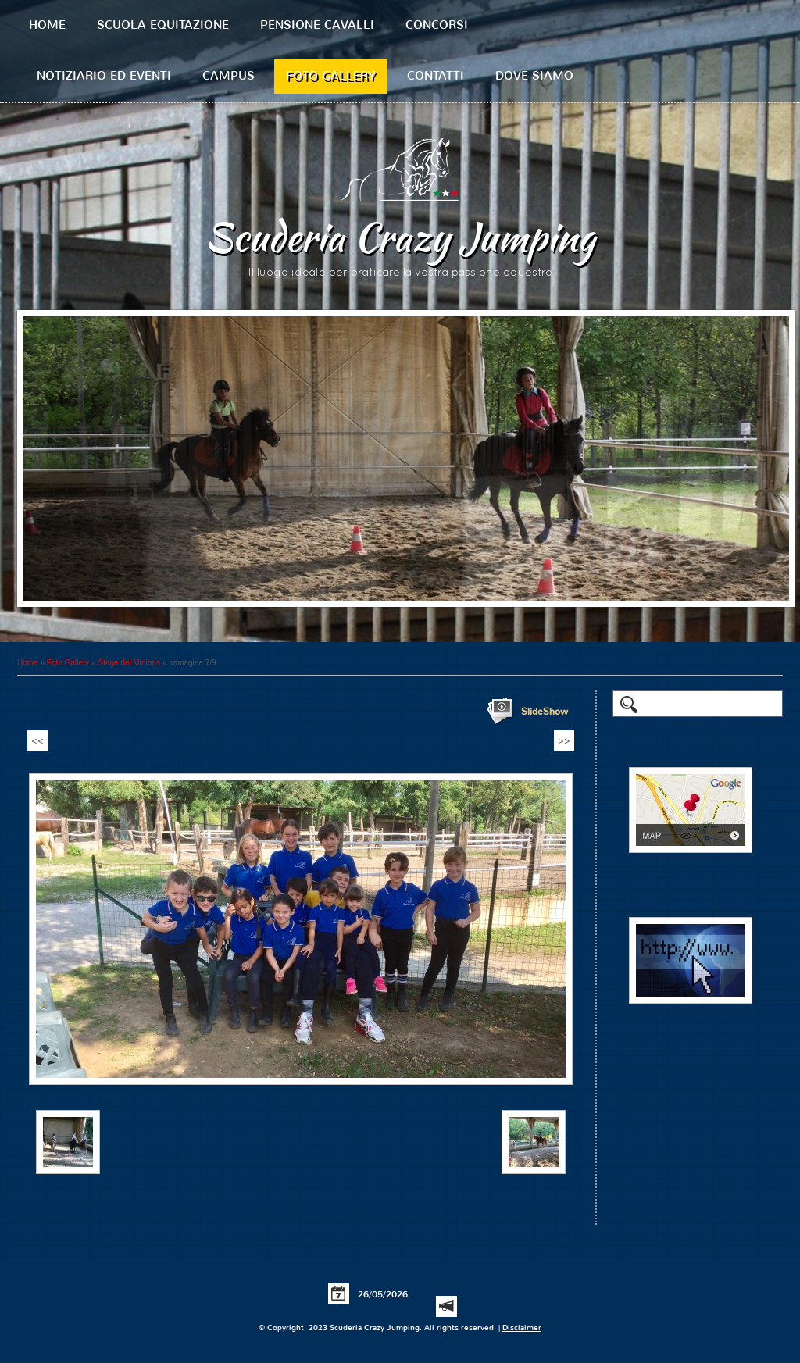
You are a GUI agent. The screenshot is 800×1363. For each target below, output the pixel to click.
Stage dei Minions (129, 662)
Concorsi (436, 25)
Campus (228, 76)
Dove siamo (534, 76)
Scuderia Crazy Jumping (400, 237)
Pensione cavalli (317, 25)
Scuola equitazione (163, 25)
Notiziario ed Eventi (104, 76)
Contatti (435, 76)
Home (47, 25)
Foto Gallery (331, 76)
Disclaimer (521, 1327)
